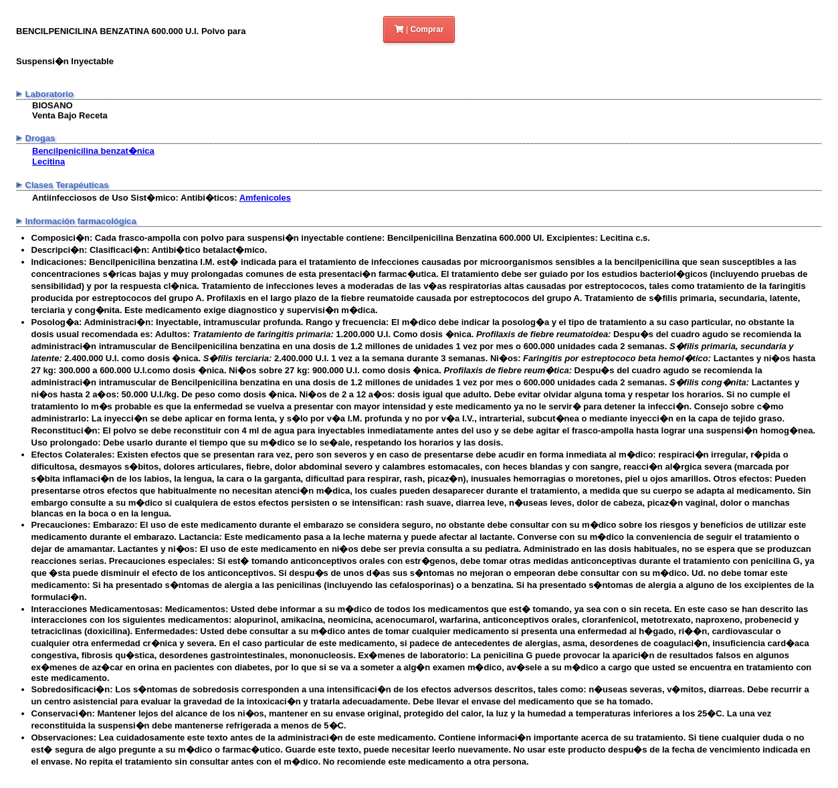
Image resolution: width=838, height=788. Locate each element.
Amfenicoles (265, 198)
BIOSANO (52, 105)
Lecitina (48, 162)
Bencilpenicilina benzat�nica (93, 151)
